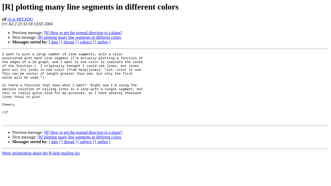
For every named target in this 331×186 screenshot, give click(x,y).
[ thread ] (69, 42)
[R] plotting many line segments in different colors (79, 37)
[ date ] (54, 42)
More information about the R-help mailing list (41, 167)
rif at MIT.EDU (20, 19)
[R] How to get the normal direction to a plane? (83, 32)
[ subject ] (86, 42)
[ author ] (103, 42)
